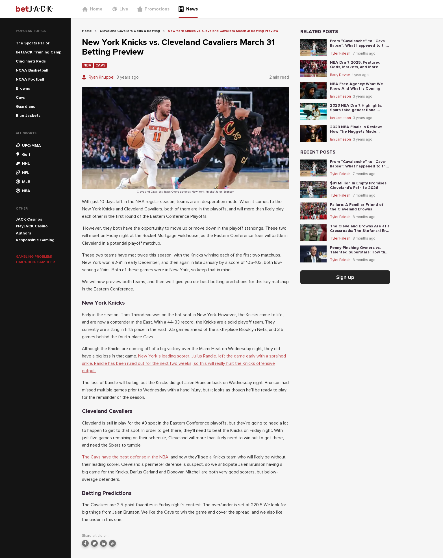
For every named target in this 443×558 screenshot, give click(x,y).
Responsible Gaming (35, 240)
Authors (23, 233)
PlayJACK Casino (32, 226)
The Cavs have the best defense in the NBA (125, 457)
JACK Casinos (29, 219)
